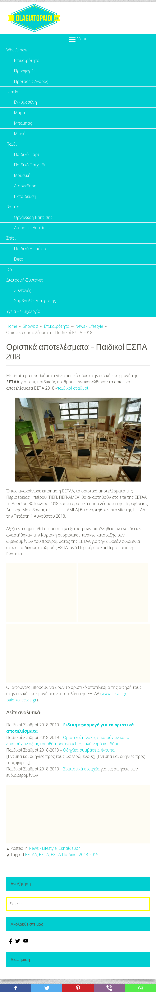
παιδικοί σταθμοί (72, 394)
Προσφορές (25, 71)
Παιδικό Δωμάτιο (30, 253)
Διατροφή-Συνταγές (24, 285)
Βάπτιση (14, 210)
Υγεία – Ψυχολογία (23, 317)
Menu (82, 39)
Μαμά (19, 114)
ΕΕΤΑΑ (31, 861)
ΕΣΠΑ (44, 861)
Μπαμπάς (23, 125)
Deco (18, 264)
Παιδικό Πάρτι (27, 157)
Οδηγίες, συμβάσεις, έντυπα (89, 756)
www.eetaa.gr (114, 700)
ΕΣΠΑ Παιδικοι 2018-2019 (74, 861)
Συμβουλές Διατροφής (35, 307)
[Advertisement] (41, 599)
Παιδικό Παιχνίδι (30, 168)
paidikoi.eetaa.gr (21, 706)
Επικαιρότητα (27, 61)
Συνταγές (23, 296)
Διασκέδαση (25, 189)
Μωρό (20, 135)
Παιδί (11, 146)
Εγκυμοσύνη (25, 103)
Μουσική (22, 178)
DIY (9, 275)
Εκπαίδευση (25, 200)
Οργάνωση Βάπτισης (33, 221)
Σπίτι (10, 242)
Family (12, 93)
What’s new (17, 50)
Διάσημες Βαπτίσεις (32, 232)
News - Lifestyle (43, 854)
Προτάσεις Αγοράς (31, 82)
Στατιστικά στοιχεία (81, 775)
